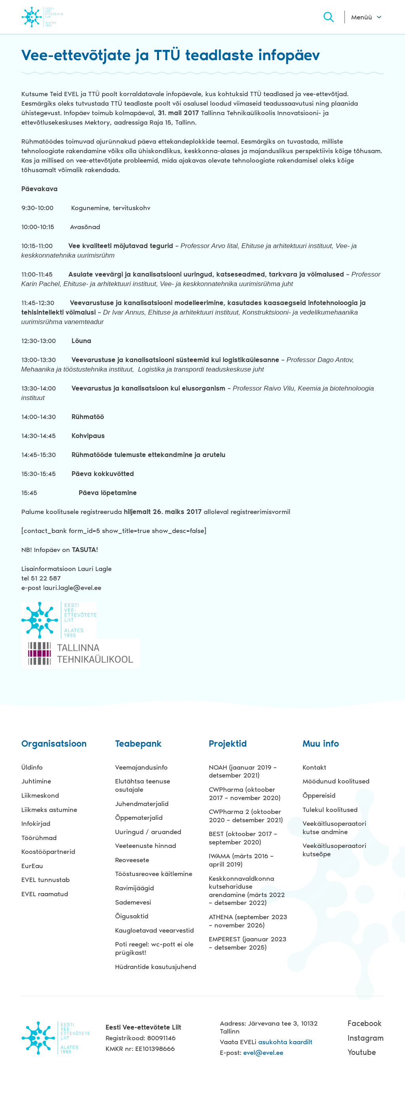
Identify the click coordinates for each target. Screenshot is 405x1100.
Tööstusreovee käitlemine (153, 874)
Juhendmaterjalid (141, 803)
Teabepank (138, 744)
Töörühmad (39, 838)
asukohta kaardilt (285, 1042)
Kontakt (314, 767)
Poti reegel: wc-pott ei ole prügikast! (154, 948)
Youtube (362, 1052)
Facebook (365, 1023)
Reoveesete (132, 860)
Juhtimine (36, 781)
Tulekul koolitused (330, 809)
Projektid (228, 744)
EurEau (32, 866)
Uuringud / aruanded (148, 832)
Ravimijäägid (134, 888)
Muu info (321, 744)
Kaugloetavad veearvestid (154, 930)
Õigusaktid (131, 916)
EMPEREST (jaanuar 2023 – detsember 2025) (247, 943)
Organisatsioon (54, 744)
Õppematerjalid (139, 817)
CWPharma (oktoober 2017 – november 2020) (244, 793)
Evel (53, 17)
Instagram (366, 1037)
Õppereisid (319, 795)
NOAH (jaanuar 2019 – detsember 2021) (243, 771)
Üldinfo (32, 767)
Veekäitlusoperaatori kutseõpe (334, 850)
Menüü (361, 17)
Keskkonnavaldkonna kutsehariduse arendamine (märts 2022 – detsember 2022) (247, 890)
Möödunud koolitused (336, 781)
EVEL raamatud (44, 894)
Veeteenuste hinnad (145, 846)
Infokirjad (35, 823)
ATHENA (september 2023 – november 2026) (248, 921)
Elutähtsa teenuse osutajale (142, 785)
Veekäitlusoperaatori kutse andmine (334, 827)
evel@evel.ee (263, 1052)
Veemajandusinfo (141, 767)
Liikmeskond (40, 795)
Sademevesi (133, 902)
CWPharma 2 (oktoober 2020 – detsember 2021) (246, 816)
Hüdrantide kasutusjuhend (155, 966)
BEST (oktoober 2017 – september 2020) (243, 838)
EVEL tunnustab (45, 880)
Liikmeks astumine (49, 809)
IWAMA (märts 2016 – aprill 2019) (241, 860)
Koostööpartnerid (48, 851)
